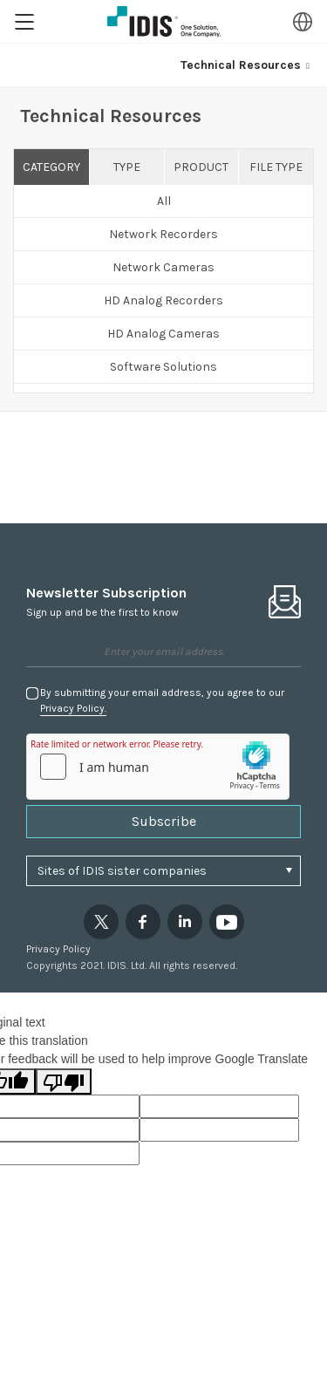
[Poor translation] (64, 1081)
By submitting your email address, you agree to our (162, 701)
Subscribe (164, 821)
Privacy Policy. (73, 708)
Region (302, 21)
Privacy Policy (58, 949)
